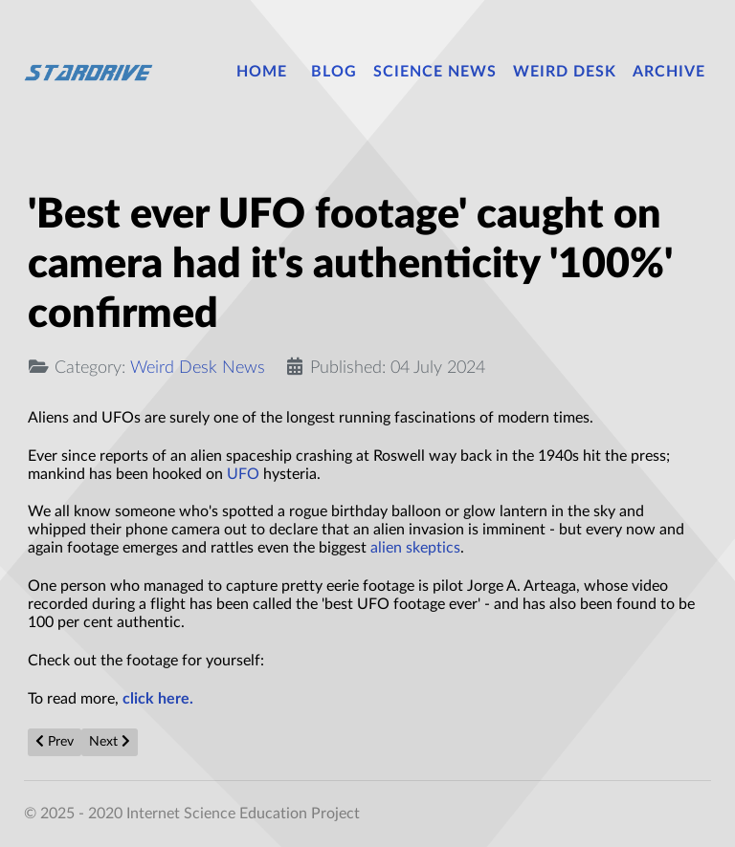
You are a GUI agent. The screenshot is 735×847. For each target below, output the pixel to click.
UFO (243, 474)
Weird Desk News (197, 367)
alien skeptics (415, 547)
